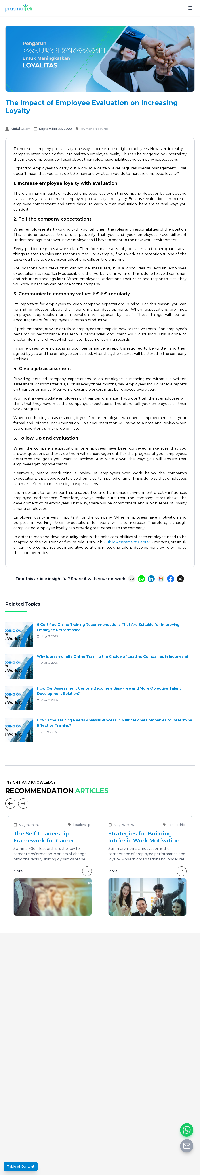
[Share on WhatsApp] (141, 578)
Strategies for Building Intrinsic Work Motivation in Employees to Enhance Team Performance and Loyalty (144, 837)
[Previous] (10, 803)
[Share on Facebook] (170, 578)
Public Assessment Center (127, 542)
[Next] (23, 803)
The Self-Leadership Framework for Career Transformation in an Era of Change (52, 837)
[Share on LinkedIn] (151, 578)
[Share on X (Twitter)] (180, 578)
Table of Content (20, 1167)
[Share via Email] (160, 578)
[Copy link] (131, 578)
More (52, 871)
